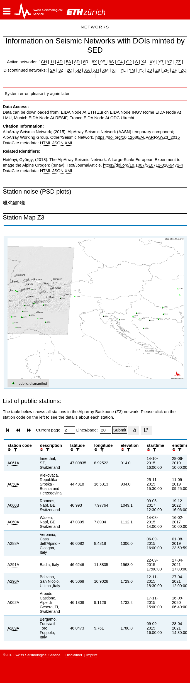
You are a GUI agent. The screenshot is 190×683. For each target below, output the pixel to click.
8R (85, 61)
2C (69, 70)
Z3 (149, 70)
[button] (6, 11)
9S (111, 61)
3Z (61, 70)
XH (95, 70)
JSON (58, 142)
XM (105, 70)
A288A (13, 543)
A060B (13, 505)
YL (123, 70)
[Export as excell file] (133, 430)
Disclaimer (73, 655)
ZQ (182, 70)
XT (114, 70)
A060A (13, 522)
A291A (13, 564)
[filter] (14, 449)
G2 (129, 61)
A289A (13, 628)
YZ (170, 61)
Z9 (157, 70)
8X (94, 61)
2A (52, 70)
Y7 (161, 61)
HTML (45, 142)
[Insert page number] (69, 430)
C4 (120, 61)
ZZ (178, 61)
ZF (165, 70)
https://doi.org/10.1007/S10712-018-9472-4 (143, 165)
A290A (13, 581)
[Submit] (119, 430)
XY (152, 61)
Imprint (92, 655)
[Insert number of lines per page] (105, 430)
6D (78, 70)
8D (77, 61)
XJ (143, 61)
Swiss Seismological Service (37, 655)
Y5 (140, 70)
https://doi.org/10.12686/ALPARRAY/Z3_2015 (137, 137)
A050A (13, 484)
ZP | (175, 70)
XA (87, 70)
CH (44, 61)
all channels (14, 202)
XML (69, 142)
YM (132, 70)
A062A (13, 602)
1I (52, 61)
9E (103, 61)
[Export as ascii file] (146, 430)
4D (59, 61)
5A (68, 61)
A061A (13, 463)
